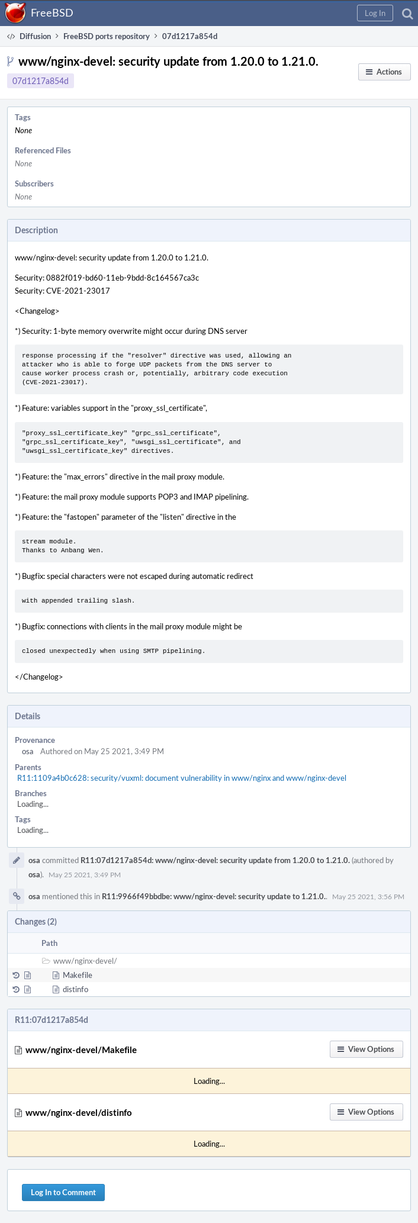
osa (27, 751)
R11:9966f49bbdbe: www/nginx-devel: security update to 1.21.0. (214, 896)
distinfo (75, 989)
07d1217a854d (40, 80)
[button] (375, 13)
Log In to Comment (63, 1192)
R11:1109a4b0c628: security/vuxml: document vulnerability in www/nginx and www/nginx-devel (181, 778)
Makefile (77, 975)
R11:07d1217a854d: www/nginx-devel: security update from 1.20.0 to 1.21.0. (215, 860)
